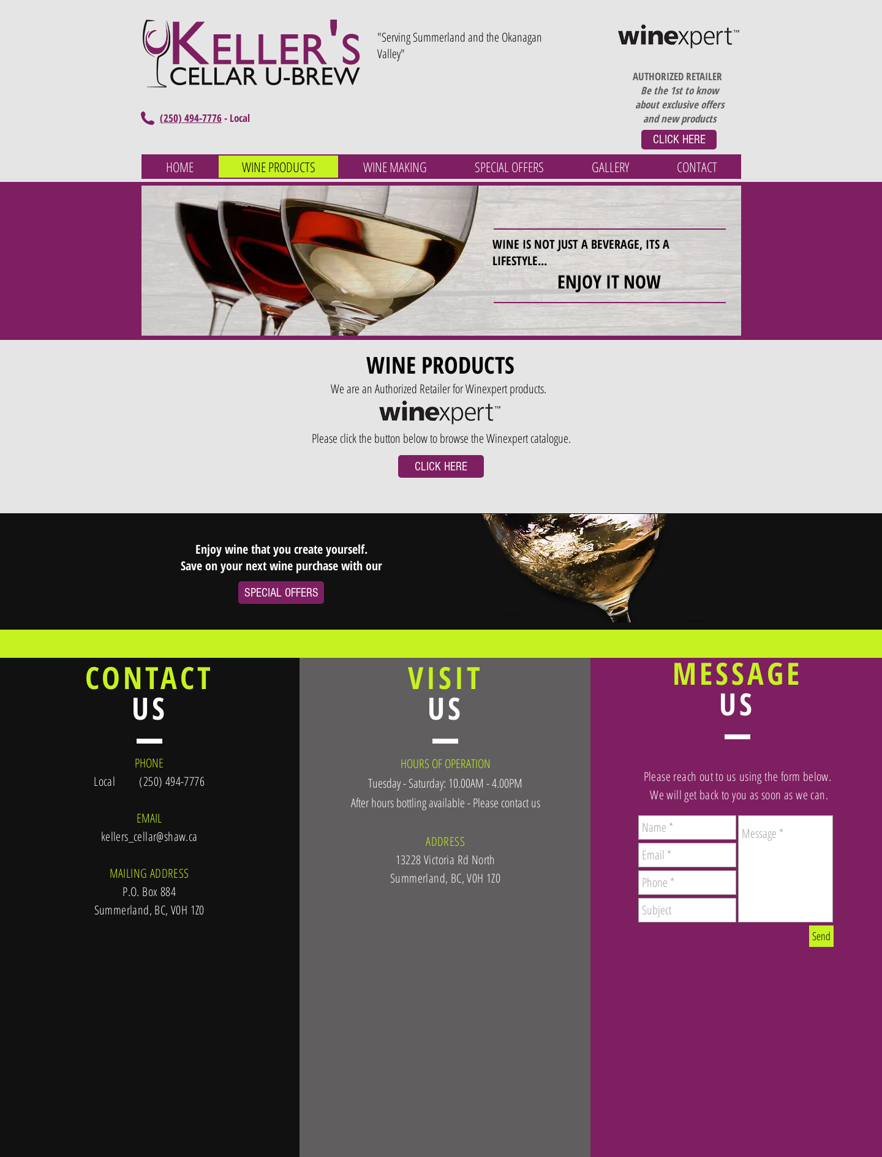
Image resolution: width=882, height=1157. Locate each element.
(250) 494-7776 (191, 118)
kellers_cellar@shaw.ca (149, 836)
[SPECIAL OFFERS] (281, 592)
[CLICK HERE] (679, 139)
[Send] (821, 936)
